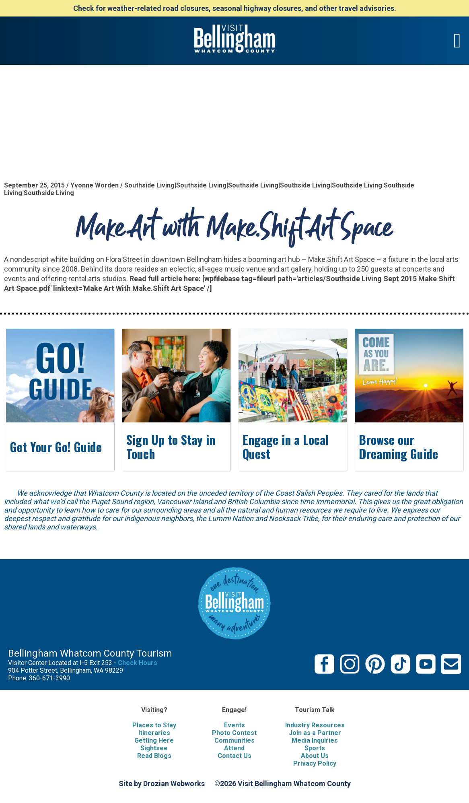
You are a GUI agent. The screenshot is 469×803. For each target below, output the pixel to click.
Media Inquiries (315, 740)
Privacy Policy (314, 763)
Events (234, 725)
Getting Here (154, 740)
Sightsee (154, 748)
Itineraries (154, 733)
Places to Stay (154, 725)
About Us (315, 756)
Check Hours (137, 663)
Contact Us (234, 756)
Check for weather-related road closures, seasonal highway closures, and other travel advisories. (234, 8)
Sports (314, 748)
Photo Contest (234, 733)
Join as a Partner (315, 733)
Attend (234, 748)
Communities (234, 740)
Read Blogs (154, 756)
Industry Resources (315, 725)
